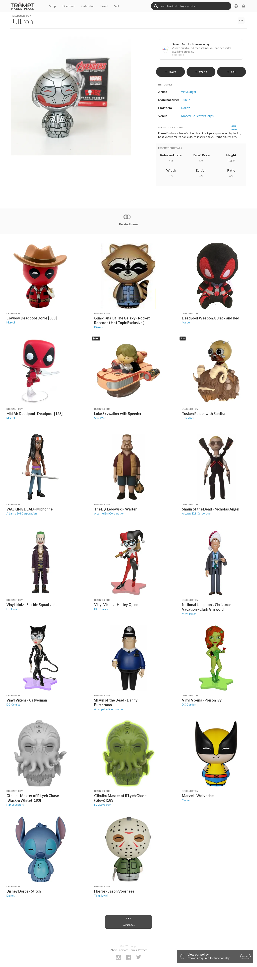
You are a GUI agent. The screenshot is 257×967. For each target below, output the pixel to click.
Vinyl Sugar (189, 613)
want (201, 71)
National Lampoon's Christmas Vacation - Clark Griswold (207, 606)
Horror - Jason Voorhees (114, 891)
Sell (116, 6)
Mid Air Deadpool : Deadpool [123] (34, 413)
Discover (68, 6)
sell (232, 71)
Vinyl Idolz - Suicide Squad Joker (32, 604)
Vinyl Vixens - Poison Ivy (202, 700)
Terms (133, 950)
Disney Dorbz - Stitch (23, 891)
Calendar (87, 6)
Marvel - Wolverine (198, 795)
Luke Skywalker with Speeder (118, 413)
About (113, 950)
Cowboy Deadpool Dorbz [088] (31, 318)
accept (245, 956)
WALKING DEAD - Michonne (29, 509)
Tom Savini (101, 895)
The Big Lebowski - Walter (115, 509)
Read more (233, 127)
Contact (123, 950)
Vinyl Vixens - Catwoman (26, 700)
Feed (104, 6)
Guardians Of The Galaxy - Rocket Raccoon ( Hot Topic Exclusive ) (122, 320)
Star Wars (100, 418)
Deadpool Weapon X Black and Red (210, 318)
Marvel (10, 322)
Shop (52, 6)
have (170, 71)
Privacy (142, 950)
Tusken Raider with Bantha (203, 413)
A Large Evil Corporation (21, 513)
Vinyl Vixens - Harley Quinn (116, 604)
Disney (98, 327)
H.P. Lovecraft (15, 804)
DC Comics (13, 609)
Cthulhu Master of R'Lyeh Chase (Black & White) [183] (32, 797)
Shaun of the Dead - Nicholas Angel (210, 509)
